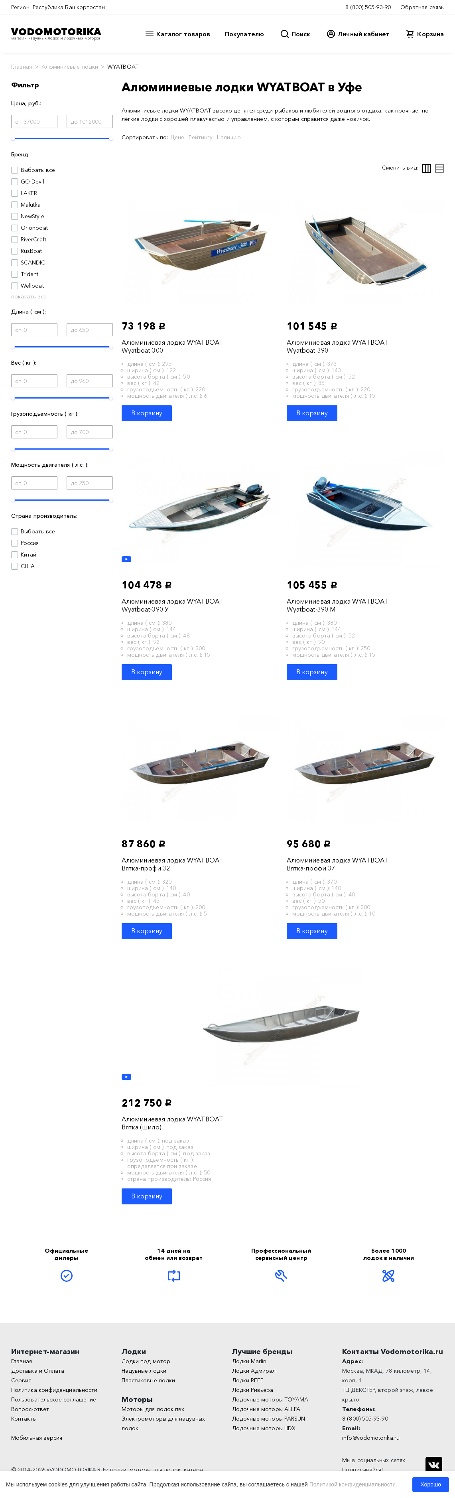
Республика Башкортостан (69, 7)
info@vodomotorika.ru (371, 1437)
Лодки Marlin (249, 1361)
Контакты (24, 1418)
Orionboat (34, 227)
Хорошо (430, 1484)
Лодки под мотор (146, 1361)
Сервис (21, 1380)
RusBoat (31, 251)
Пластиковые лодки (148, 1380)
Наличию (229, 137)
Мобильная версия (36, 1437)
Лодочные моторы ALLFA (266, 1409)
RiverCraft (33, 239)
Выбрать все (38, 170)
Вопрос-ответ (30, 1409)
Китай (28, 554)
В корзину (147, 413)
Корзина (430, 34)
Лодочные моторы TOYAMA (270, 1399)
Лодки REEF (248, 1380)
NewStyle (32, 216)
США (28, 566)
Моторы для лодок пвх (153, 1409)
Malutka (31, 204)
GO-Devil (32, 181)
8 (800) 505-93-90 (368, 7)
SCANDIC (33, 262)
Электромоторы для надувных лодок (163, 1423)
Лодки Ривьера (253, 1389)
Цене (177, 137)
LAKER (29, 193)
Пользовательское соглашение (53, 1399)
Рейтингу (201, 137)
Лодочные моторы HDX (264, 1428)
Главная (21, 66)
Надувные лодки (144, 1370)
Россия (30, 543)
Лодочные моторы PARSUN (268, 1418)
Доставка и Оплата (37, 1370)
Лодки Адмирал (254, 1370)
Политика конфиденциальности (54, 1389)
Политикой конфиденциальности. (353, 1484)
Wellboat (32, 285)
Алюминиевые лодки (69, 66)
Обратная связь (422, 7)
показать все (29, 296)
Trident (30, 274)
